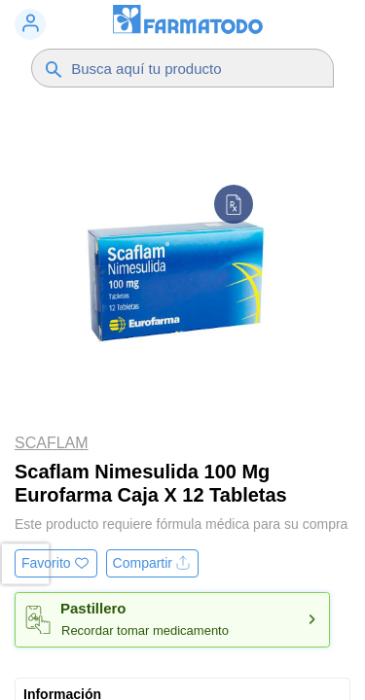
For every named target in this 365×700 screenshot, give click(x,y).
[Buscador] (192, 68)
